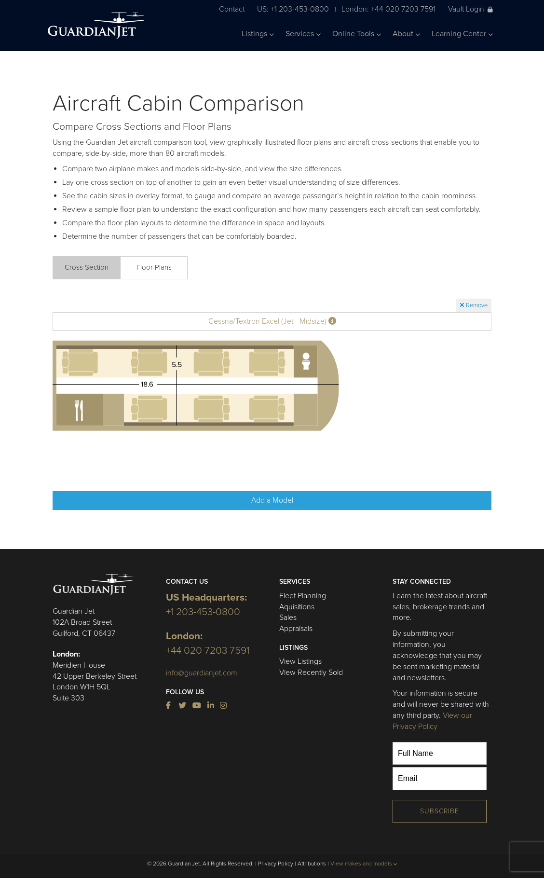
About (406, 34)
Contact (232, 9)
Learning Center (462, 34)
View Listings (300, 661)
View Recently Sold (311, 672)
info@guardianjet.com (201, 673)
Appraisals (296, 628)
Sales (288, 617)
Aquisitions (296, 607)
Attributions (312, 863)
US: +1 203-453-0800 (293, 9)
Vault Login (470, 9)
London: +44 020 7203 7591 (388, 9)
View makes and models (363, 863)
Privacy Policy (275, 863)
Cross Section (87, 267)
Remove (474, 305)
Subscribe (439, 811)
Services (303, 34)
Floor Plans (154, 267)
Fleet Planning (302, 596)
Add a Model (272, 500)
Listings (258, 34)
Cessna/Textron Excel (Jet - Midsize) (272, 321)
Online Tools (356, 34)
